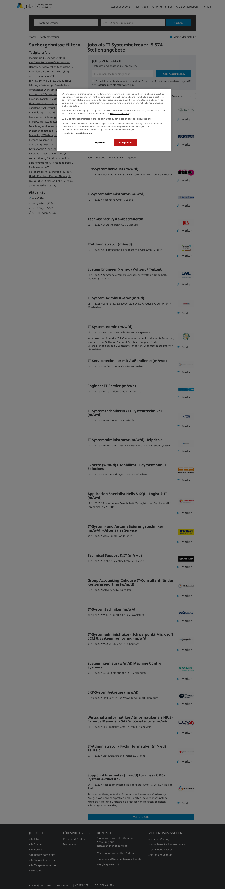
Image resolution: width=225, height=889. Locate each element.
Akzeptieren (125, 142)
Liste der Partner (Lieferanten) (77, 133)
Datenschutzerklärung (120, 113)
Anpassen (100, 142)
